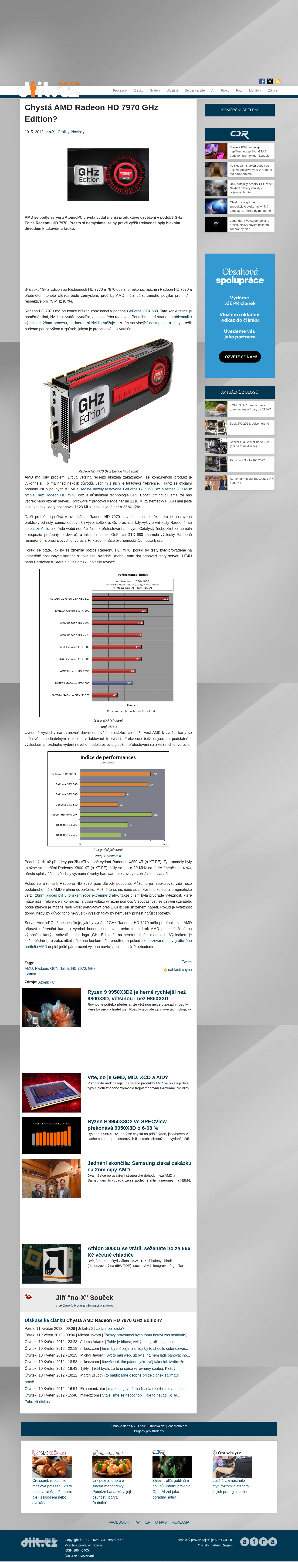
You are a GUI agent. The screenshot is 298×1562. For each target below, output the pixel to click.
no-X (50, 132)
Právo (225, 90)
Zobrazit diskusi (38, 1402)
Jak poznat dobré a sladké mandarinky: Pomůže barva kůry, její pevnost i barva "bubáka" (111, 1492)
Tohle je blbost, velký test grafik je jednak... (142, 1342)
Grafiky (155, 90)
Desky (138, 90)
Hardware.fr (112, 856)
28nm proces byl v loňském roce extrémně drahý (76, 895)
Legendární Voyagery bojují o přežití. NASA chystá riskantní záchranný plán (250, 225)
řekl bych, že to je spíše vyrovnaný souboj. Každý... (136, 1368)
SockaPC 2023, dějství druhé (249, 423)
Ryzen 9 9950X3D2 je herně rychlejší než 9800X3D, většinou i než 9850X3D (137, 995)
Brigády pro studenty (149, 1431)
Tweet (187, 962)
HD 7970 (78, 969)
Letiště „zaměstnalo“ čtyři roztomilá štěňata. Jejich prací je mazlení (231, 1486)
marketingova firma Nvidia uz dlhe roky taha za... (148, 1389)
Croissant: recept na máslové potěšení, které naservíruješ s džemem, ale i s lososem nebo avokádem (52, 1492)
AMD (29, 969)
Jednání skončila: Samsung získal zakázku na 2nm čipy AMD (139, 1166)
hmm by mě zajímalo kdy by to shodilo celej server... (145, 1349)
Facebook (119, 1522)
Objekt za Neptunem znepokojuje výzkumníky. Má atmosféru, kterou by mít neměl (250, 206)
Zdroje (272, 90)
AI (212, 90)
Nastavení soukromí (79, 1555)
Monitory (255, 90)
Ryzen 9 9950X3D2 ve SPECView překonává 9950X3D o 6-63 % (127, 1125)
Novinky (78, 132)
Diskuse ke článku (45, 1320)
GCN (54, 969)
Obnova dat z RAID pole (128, 1426)
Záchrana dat (177, 1426)
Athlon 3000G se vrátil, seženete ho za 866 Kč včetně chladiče (139, 1251)
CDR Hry (240, 134)
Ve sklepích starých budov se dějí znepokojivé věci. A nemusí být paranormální (251, 170)
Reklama (180, 1522)
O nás (161, 1522)
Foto (239, 90)
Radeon (41, 969)
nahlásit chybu (180, 970)
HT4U (112, 727)
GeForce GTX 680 (142, 311)
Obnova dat (157, 1426)
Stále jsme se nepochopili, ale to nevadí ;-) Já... (141, 1395)
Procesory (120, 90)
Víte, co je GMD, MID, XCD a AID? (128, 1077)
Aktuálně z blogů (239, 392)
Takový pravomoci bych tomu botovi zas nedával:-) (145, 1335)
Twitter (142, 1522)
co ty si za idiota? (110, 1329)
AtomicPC (46, 982)
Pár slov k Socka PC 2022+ (248, 460)
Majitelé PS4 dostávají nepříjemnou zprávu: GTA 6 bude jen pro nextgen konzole (250, 151)
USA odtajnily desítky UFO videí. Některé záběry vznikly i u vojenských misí (252, 188)
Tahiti (65, 969)
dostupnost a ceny (164, 323)
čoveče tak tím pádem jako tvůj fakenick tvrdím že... (144, 1362)
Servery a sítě (195, 90)
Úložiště (172, 90)
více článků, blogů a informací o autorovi (85, 1305)
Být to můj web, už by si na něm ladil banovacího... (148, 1355)
